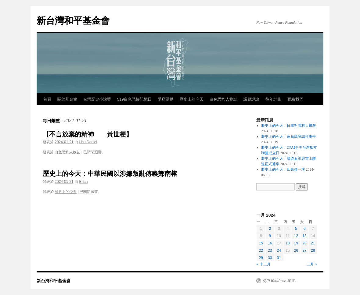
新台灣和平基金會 (73, 21)
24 (279, 250)
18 (288, 243)
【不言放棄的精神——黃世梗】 (87, 134)
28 (313, 250)
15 (261, 243)
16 (270, 243)
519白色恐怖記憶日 (134, 99)
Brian (83, 181)
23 (270, 250)
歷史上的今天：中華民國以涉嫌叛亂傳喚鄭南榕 (110, 173)
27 (304, 250)
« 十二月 (264, 264)
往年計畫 (273, 99)
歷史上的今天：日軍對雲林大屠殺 (288, 125)
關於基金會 (67, 99)
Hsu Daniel (88, 142)
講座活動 (166, 99)
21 (313, 243)
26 (296, 250)
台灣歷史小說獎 (97, 99)
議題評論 (251, 99)
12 (296, 236)
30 (270, 258)
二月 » (312, 264)
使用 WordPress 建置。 (280, 281)
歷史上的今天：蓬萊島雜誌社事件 (288, 136)
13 (304, 236)
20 (304, 243)
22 (261, 250)
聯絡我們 (295, 99)
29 (261, 258)
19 (296, 243)
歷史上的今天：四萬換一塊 (283, 169)
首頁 (47, 99)
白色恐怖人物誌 (223, 99)
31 (279, 258)
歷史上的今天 (191, 99)
